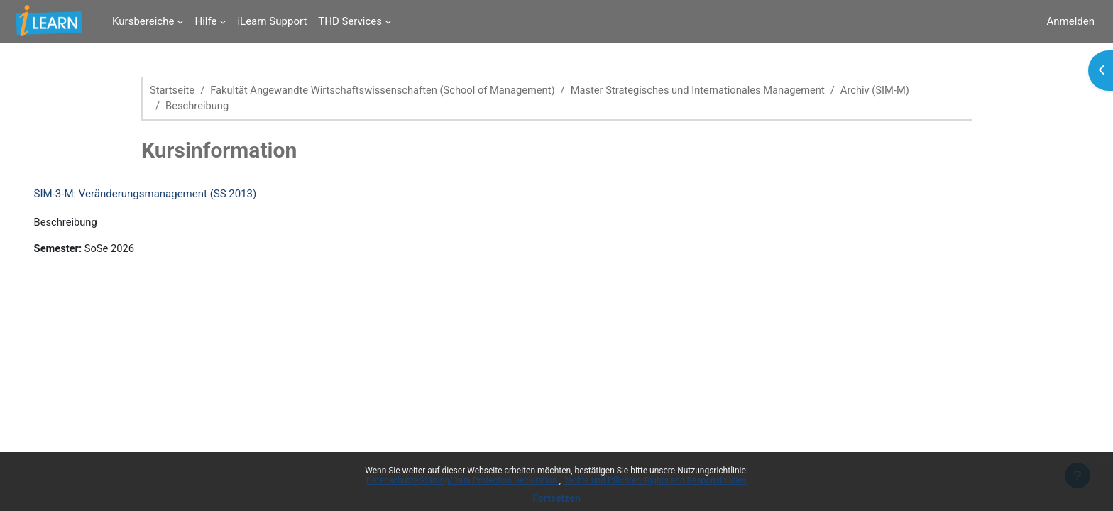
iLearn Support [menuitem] (272, 21)
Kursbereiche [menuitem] (143, 21)
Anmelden (1070, 21)
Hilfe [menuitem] (205, 21)
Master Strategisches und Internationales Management (709, 90)
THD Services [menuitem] (350, 21)
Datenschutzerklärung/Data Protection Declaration (462, 480)
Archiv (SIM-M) (890, 90)
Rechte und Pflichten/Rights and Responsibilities (655, 480)
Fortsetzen (556, 498)
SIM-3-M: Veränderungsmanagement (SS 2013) (165, 194)
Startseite (173, 90)
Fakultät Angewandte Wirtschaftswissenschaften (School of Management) (388, 90)
